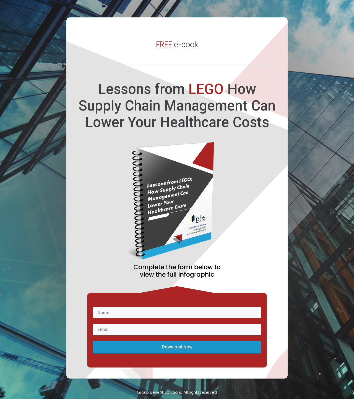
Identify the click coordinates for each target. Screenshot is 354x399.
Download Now (177, 347)
